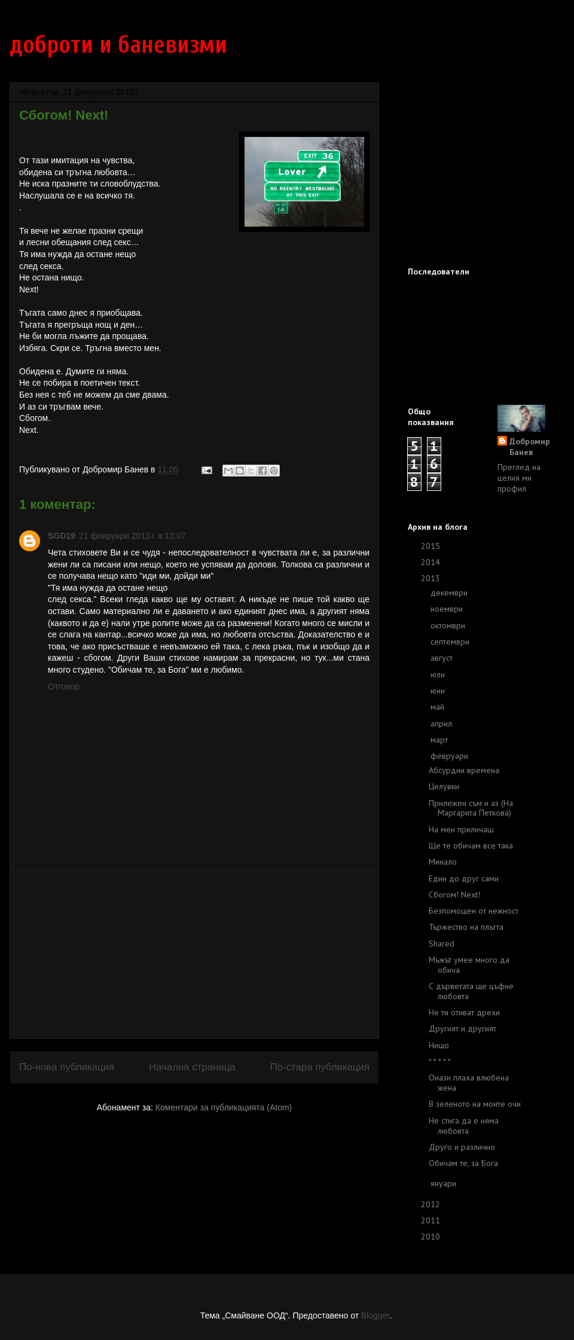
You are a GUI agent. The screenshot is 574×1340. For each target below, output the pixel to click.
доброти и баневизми (118, 45)
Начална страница (192, 1067)
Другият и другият (462, 1028)
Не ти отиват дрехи (464, 1012)
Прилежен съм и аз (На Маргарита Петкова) (471, 808)
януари (444, 1183)
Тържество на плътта (466, 926)
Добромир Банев (529, 446)
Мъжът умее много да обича (469, 964)
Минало (443, 861)
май (438, 706)
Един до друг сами (464, 878)
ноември (447, 608)
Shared (441, 943)
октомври (449, 625)
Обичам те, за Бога (463, 1163)
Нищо (439, 1045)
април (442, 723)
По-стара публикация (320, 1067)
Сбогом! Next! (454, 894)
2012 (431, 1204)
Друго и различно (462, 1146)
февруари (450, 755)
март (440, 739)
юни (438, 690)
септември (451, 641)
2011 (431, 1220)
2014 (431, 562)
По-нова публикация (66, 1067)
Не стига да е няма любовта (464, 1125)
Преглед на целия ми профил (519, 478)
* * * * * (440, 1061)
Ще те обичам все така (471, 845)
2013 (431, 578)
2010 (431, 1236)
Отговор (64, 686)
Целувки (444, 786)
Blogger (375, 1315)
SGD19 (61, 536)
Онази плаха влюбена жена (469, 1082)
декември (450, 592)
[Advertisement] (194, 954)
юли (438, 674)
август (442, 657)
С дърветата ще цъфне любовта (471, 991)
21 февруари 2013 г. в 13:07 (132, 536)
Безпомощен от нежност (473, 910)
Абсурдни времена (464, 770)
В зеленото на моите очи (475, 1103)
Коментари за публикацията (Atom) (223, 1107)
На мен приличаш (461, 829)
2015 (431, 546)
